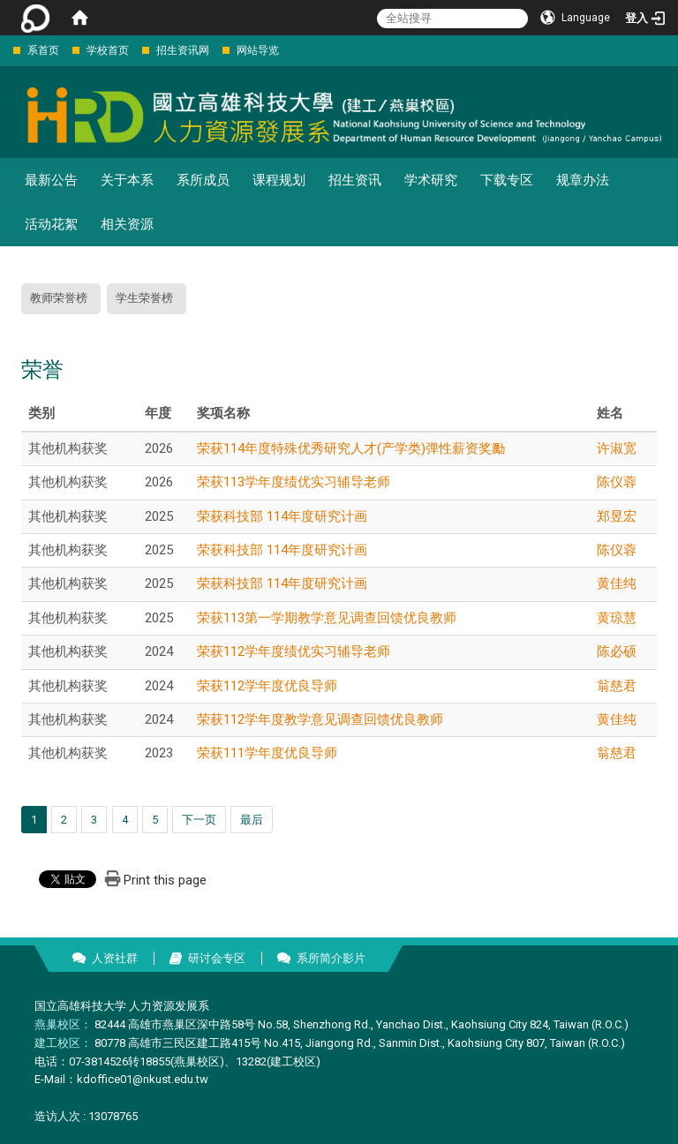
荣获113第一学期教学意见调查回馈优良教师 (326, 618)
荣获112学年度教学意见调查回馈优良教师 (320, 719)
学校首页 (108, 50)
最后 (251, 819)
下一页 (199, 819)
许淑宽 (617, 448)
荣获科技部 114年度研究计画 (282, 516)
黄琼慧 (617, 618)
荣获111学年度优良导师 (267, 753)
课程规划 (278, 180)
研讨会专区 (216, 958)
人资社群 (115, 958)
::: (4, 49)
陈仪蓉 (617, 482)
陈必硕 (617, 651)
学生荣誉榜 (144, 298)
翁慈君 (617, 686)
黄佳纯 (617, 583)
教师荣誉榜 (58, 298)
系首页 (43, 50)
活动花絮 (51, 224)
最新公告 (51, 180)
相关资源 (127, 224)
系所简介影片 (331, 958)
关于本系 (127, 180)
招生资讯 (354, 180)
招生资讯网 (182, 50)
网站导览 (258, 50)
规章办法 (582, 180)
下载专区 (506, 180)
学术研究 (430, 180)
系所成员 (203, 180)
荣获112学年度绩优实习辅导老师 (293, 651)
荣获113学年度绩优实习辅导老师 (293, 482)
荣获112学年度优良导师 (267, 686)
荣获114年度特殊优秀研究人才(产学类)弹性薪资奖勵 (351, 448)
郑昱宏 (617, 516)
